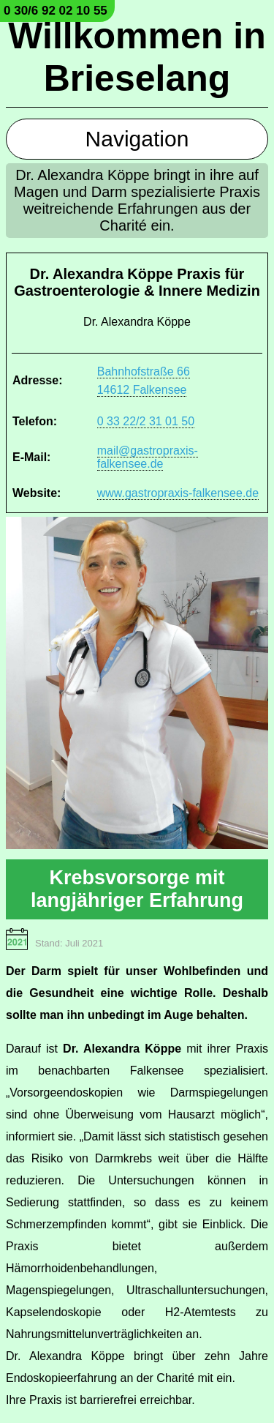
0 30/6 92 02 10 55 (55, 11)
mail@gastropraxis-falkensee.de (147, 457)
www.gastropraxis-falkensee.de (178, 493)
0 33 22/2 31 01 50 (145, 421)
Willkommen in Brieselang (136, 57)
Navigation (137, 139)
